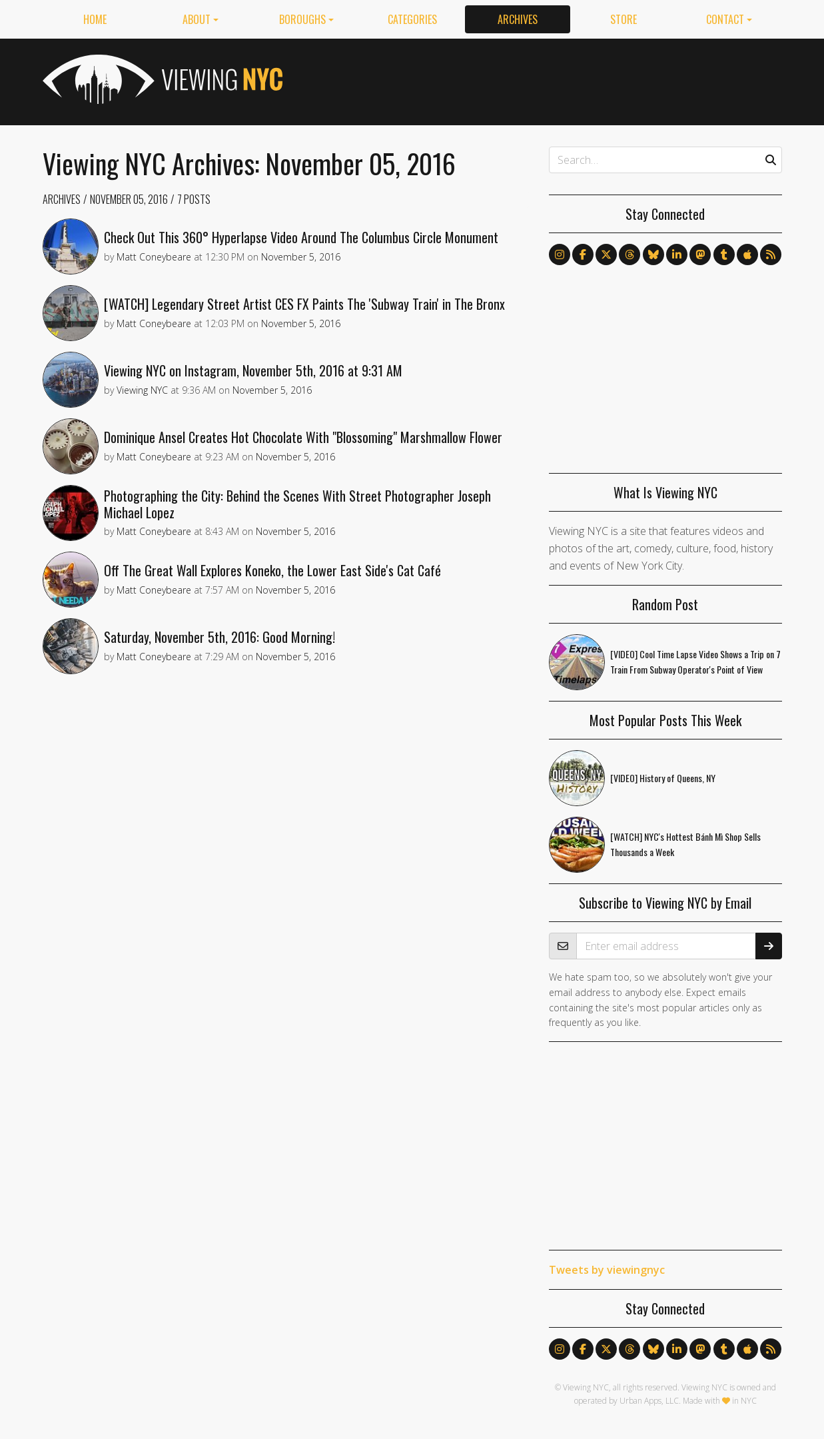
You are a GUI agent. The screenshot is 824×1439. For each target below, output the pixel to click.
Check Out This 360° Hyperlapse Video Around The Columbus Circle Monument (301, 237)
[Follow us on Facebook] (583, 254)
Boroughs (302, 19)
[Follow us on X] (606, 254)
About (196, 19)
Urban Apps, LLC (649, 1400)
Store (623, 19)
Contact (725, 19)
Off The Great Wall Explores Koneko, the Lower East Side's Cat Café (272, 570)
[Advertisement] (539, 79)
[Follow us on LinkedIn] (676, 254)
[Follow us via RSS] (770, 254)
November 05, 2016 (129, 199)
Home (95, 19)
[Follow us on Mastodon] (700, 254)
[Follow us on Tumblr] (724, 254)
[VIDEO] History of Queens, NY (662, 778)
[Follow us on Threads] (629, 254)
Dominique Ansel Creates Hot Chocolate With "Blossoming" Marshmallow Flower (303, 437)
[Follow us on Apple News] (747, 254)
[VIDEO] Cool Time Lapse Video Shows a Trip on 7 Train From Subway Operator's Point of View (695, 661)
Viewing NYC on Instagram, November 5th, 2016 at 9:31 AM (253, 370)
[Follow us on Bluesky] (653, 254)
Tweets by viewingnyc (607, 1269)
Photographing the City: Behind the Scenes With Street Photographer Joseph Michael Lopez (297, 504)
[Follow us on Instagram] (559, 254)
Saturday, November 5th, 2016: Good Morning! (219, 637)
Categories (412, 19)
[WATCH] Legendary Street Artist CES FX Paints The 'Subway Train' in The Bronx (304, 304)
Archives (518, 19)
